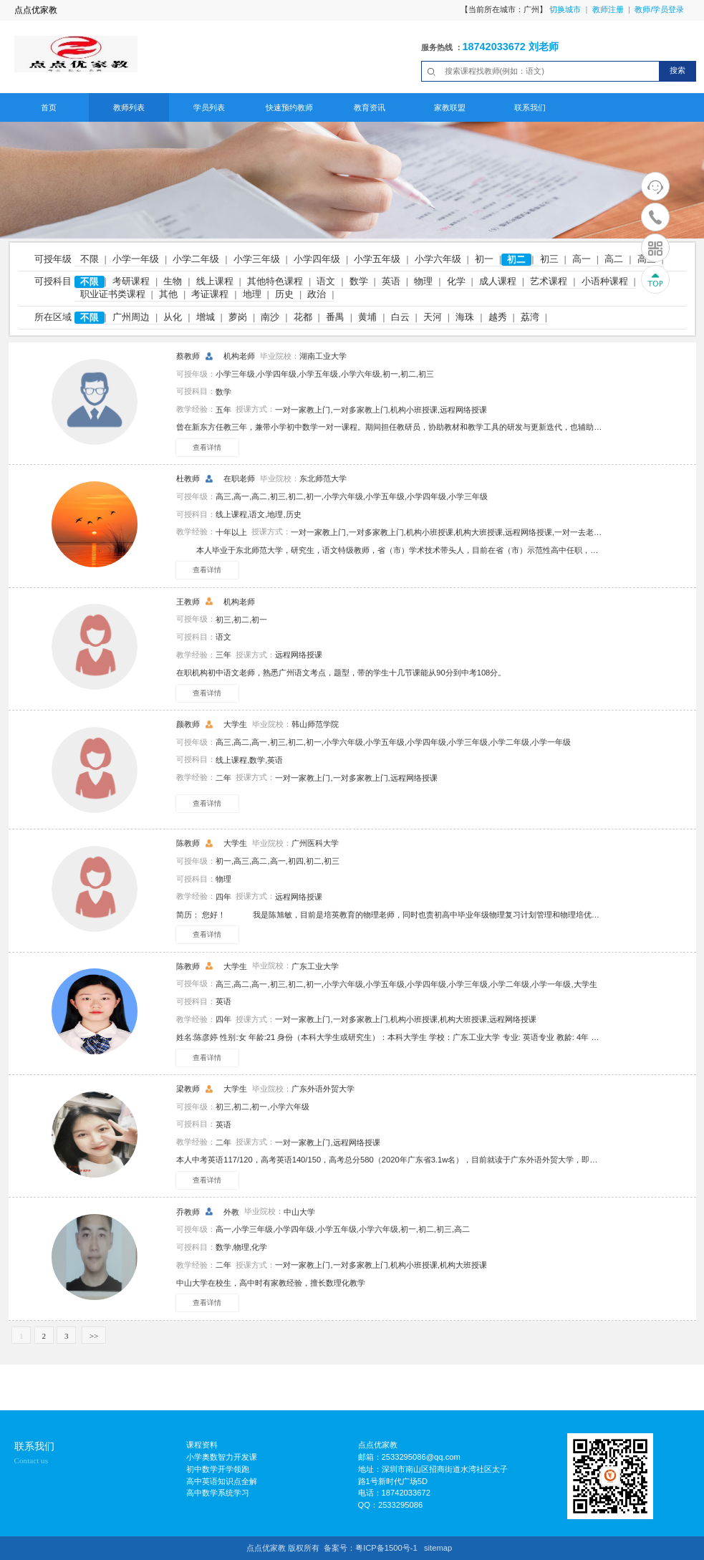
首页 (49, 107)
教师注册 (608, 9)
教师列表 (129, 107)
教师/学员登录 (659, 9)
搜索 (677, 70)
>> (94, 1336)
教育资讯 (369, 107)
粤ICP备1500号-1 (386, 1548)
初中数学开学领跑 (217, 1469)
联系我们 (530, 107)
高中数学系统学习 (217, 1492)
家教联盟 (450, 107)
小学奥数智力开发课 (221, 1457)
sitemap (438, 1548)
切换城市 (565, 9)
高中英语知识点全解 (221, 1481)
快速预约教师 (289, 107)
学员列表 (209, 107)
